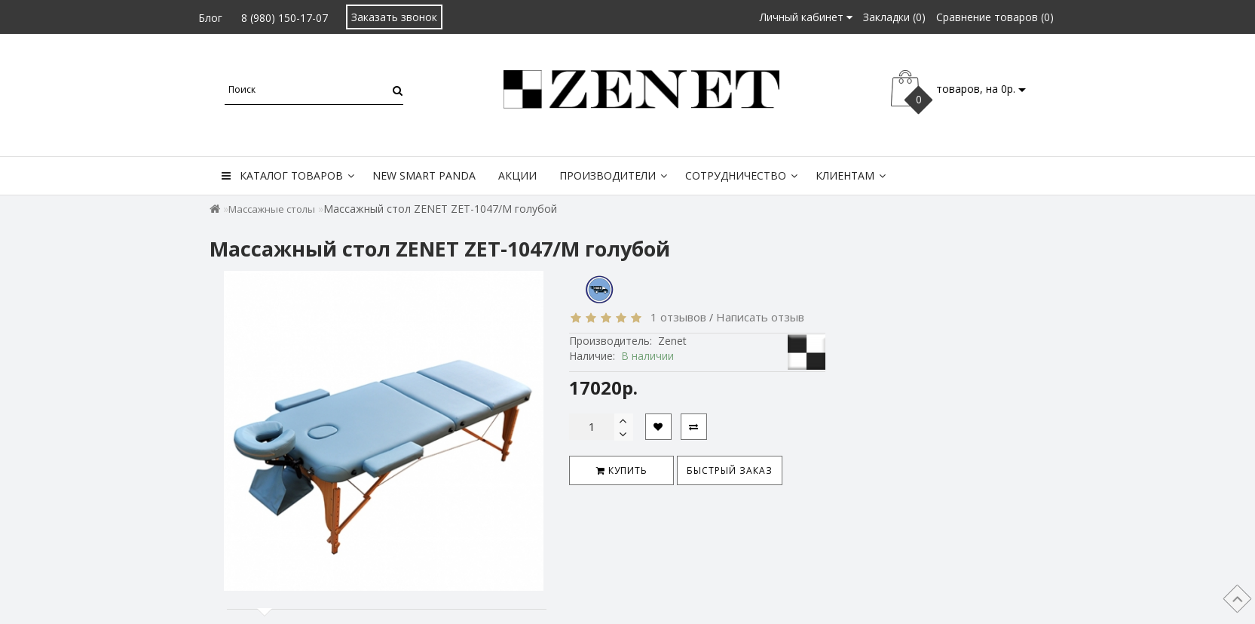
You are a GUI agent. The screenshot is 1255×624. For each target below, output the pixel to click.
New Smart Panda (424, 175)
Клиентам (851, 175)
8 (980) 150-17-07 (284, 18)
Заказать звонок (394, 17)
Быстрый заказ (730, 470)
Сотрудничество (741, 175)
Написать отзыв (760, 316)
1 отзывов (675, 316)
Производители (613, 175)
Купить (621, 470)
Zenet (672, 341)
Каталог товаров (288, 175)
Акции (517, 175)
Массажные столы (271, 209)
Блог (210, 18)
